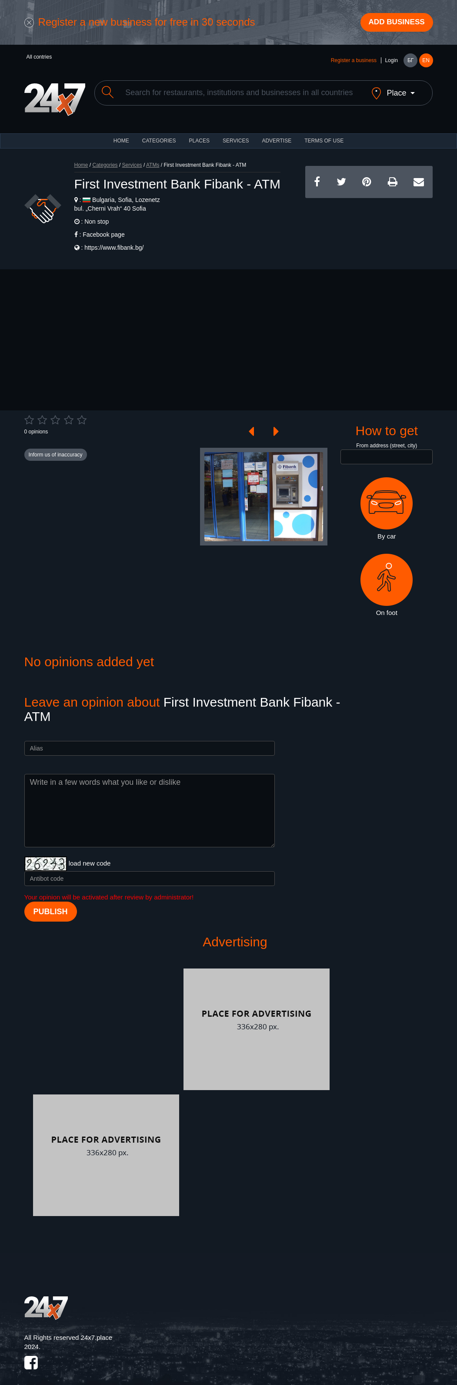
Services (236, 135)
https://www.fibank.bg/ (113, 241)
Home (81, 159)
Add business (394, 23)
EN (426, 62)
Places (199, 135)
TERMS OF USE (324, 135)
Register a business (354, 62)
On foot (386, 579)
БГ (410, 62)
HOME (121, 135)
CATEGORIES (159, 135)
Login (391, 62)
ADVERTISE (276, 135)
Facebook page (104, 228)
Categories (105, 159)
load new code (90, 857)
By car (386, 502)
